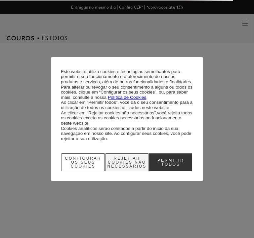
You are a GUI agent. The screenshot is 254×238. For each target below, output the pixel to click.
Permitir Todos (170, 162)
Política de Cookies (127, 97)
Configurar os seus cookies (83, 162)
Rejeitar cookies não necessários (127, 162)
